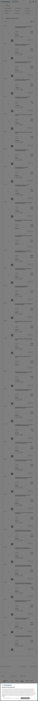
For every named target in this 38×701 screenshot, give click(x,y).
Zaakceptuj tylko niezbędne (7, 698)
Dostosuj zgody (16, 698)
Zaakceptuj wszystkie (25, 698)
